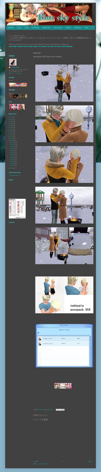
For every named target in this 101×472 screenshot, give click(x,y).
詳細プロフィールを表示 (15, 73)
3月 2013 (12, 161)
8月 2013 (12, 150)
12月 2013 (12, 142)
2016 (11, 134)
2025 (11, 117)
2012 (11, 168)
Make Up (46, 27)
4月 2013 (12, 159)
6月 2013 (12, 154)
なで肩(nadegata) (15, 67)
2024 (11, 119)
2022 (11, 121)
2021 (11, 123)
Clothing (35, 27)
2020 (11, 125)
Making (78, 27)
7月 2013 (12, 152)
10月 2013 (12, 146)
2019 (11, 127)
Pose (19, 27)
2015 (11, 136)
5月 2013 (12, 157)
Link (86, 27)
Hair (26, 27)
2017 (11, 131)
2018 (11, 129)
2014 (11, 138)
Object (68, 27)
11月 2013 (12, 144)
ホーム (62, 461)
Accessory (58, 27)
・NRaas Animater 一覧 (14, 175)
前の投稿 (89, 461)
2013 (11, 140)
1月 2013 (12, 165)
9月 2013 (12, 148)
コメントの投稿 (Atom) (41, 464)
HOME (11, 27)
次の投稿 (36, 461)
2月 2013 (12, 163)
